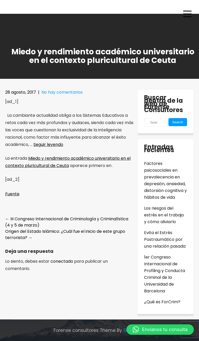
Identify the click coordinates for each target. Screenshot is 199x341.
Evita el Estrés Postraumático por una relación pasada (165, 239)
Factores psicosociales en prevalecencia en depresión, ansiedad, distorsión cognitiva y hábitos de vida (165, 180)
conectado (62, 261)
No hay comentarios (62, 92)
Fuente (12, 194)
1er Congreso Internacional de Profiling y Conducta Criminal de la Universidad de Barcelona (164, 274)
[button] (160, 329)
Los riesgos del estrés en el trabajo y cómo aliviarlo (164, 215)
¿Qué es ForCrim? (162, 302)
